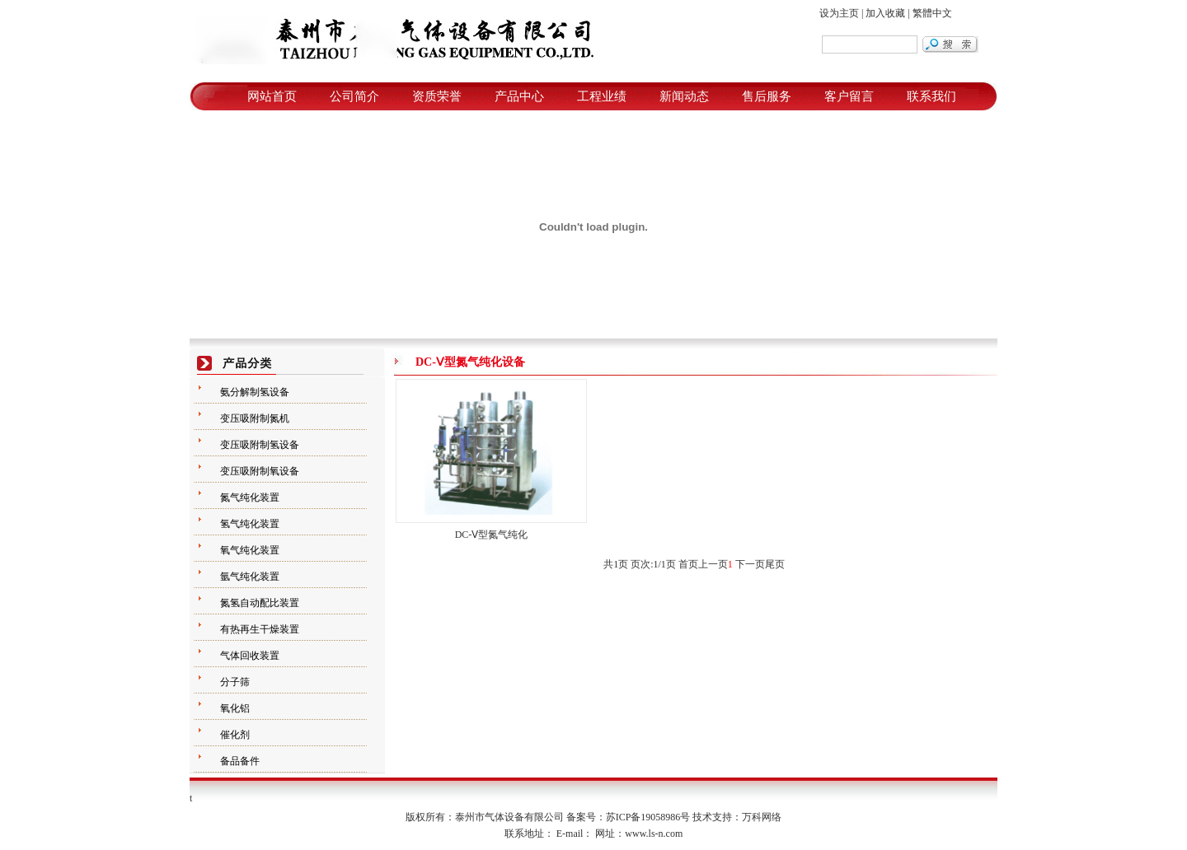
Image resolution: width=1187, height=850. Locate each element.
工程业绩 (601, 96)
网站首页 (272, 96)
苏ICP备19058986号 (648, 817)
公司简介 (354, 96)
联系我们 (931, 96)
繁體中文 (932, 13)
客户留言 (849, 96)
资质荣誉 (437, 96)
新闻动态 (684, 96)
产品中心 (519, 96)
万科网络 (761, 817)
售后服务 (766, 96)
